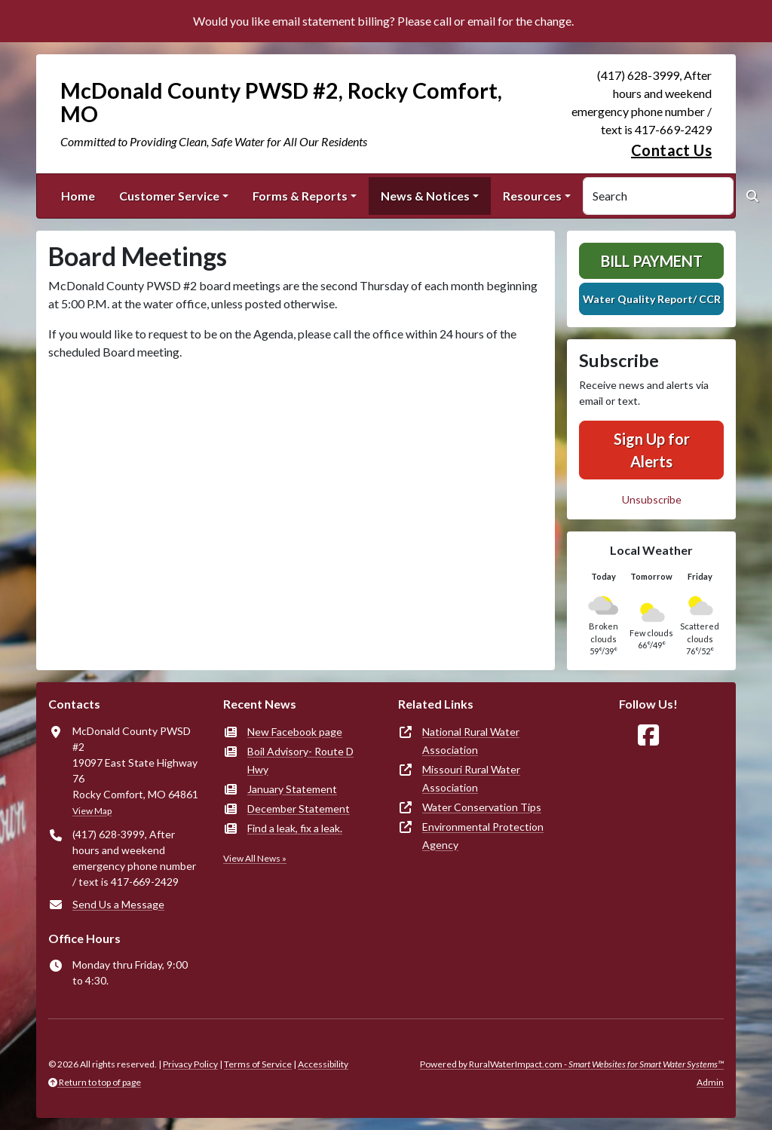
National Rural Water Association (470, 740)
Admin (710, 1082)
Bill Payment (652, 261)
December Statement (298, 808)
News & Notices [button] (425, 195)
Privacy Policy (190, 1064)
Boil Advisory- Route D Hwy (300, 760)
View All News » (254, 858)
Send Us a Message (118, 904)
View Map (92, 810)
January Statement (292, 788)
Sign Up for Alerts (652, 450)
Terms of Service (258, 1064)
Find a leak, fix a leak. (294, 828)
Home (78, 195)
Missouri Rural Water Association (471, 778)
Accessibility (323, 1064)
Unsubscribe (652, 499)
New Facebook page (294, 731)
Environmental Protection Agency (483, 835)
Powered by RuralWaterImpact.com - (572, 1064)
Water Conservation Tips (481, 807)
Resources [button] (532, 195)
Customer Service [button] (169, 195)
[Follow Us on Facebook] (648, 735)
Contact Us (671, 150)
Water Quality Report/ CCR (652, 298)
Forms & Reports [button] (300, 195)
